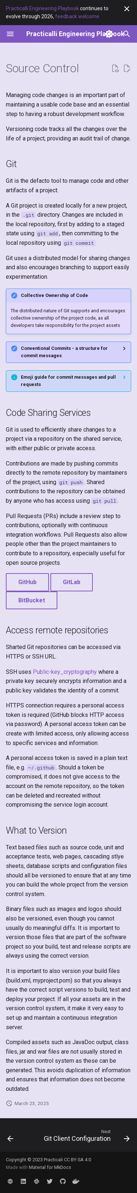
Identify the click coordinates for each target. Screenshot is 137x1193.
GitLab (71, 582)
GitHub (27, 582)
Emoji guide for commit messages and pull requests (68, 380)
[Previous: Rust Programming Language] (10, 1137)
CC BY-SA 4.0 (77, 1159)
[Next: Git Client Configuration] (86, 1137)
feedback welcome (77, 16)
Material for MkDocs (50, 1167)
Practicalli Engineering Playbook (42, 8)
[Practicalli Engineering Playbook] (75, 34)
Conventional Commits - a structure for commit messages (64, 351)
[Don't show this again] (126, 8)
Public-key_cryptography (65, 671)
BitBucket (31, 600)
